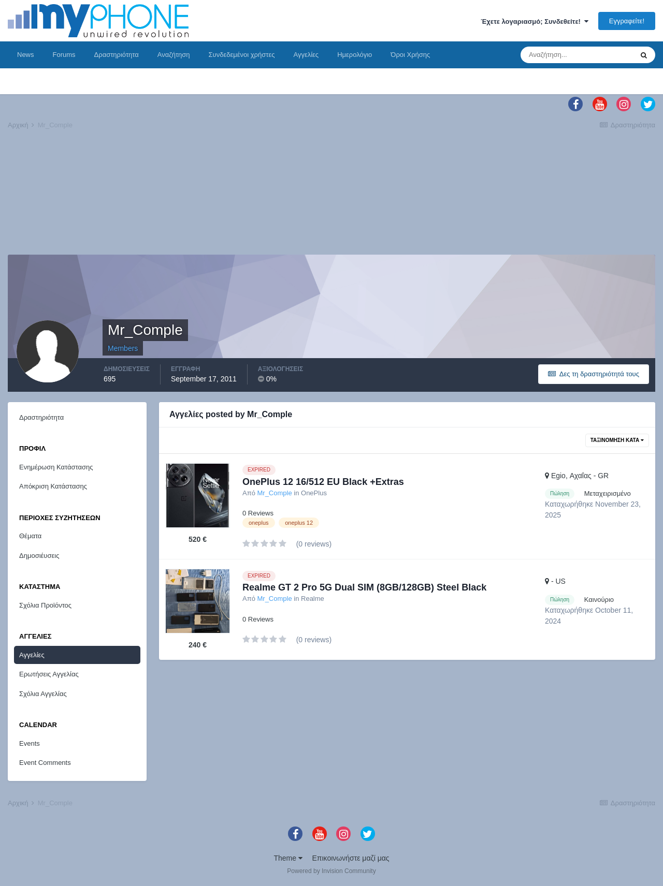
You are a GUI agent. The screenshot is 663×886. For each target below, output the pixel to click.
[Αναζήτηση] (576, 55)
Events (29, 743)
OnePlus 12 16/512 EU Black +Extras (323, 482)
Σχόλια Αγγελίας (43, 694)
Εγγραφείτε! (626, 21)
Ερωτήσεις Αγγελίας (49, 674)
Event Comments (45, 762)
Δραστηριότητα (116, 54)
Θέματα (30, 536)
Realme (312, 598)
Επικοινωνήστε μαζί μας (351, 858)
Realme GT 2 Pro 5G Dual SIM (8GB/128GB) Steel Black (364, 587)
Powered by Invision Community (331, 871)
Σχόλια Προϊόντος (45, 605)
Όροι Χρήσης (410, 54)
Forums (64, 54)
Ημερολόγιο (354, 54)
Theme (287, 858)
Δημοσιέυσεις (39, 555)
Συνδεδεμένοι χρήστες (242, 54)
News (25, 54)
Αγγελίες (306, 54)
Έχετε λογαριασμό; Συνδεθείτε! (534, 21)
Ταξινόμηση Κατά (617, 440)
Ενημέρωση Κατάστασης (56, 467)
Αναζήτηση (173, 54)
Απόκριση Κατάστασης (53, 486)
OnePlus (314, 493)
